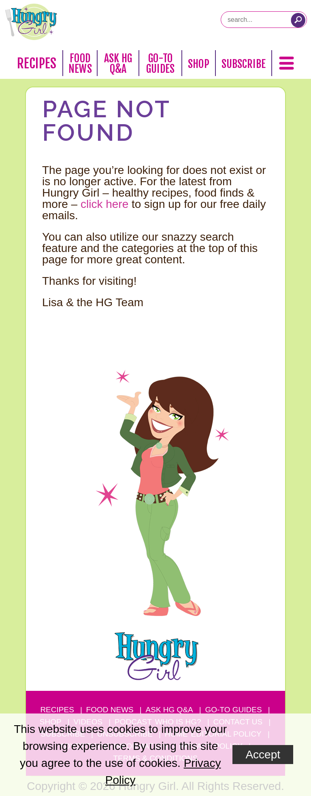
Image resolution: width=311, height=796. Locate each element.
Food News (80, 63)
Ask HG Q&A (118, 63)
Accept (262, 754)
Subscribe (244, 63)
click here (104, 204)
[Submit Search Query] (298, 20)
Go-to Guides (233, 709)
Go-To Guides (160, 63)
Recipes (36, 63)
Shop (198, 63)
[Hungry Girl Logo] (31, 22)
